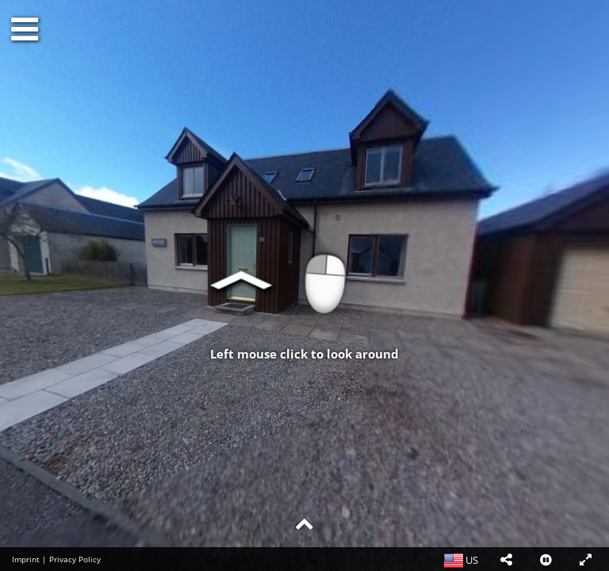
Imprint (26, 559)
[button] (506, 559)
